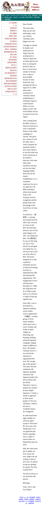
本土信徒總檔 (13, 23)
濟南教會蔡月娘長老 (11, 44)
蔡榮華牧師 (13, 28)
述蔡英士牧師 (13, 36)
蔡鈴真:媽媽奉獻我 (11, 81)
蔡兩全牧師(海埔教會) (10, 83)
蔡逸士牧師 (13, 54)
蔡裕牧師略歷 (13, 60)
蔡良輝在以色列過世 (11, 86)
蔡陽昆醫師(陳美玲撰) (10, 52)
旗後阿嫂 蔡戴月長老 (10, 78)
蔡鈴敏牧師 (13, 75)
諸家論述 (31, 503)
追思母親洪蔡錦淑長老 (10, 46)
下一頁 (15, 94)
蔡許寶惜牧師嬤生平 (11, 73)
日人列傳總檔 (30, 501)
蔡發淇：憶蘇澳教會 (11, 49)
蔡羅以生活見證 (12, 89)
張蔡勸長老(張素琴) (11, 68)
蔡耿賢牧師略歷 (12, 62)
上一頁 (15, 25)
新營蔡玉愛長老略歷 (11, 38)
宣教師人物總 (28, 499)
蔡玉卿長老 (13, 41)
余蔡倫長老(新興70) (11, 91)
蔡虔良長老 (13, 70)
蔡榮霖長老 (13, 31)
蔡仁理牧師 (13, 57)
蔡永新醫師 (13, 33)
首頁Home (23, 497)
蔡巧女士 (14, 65)
